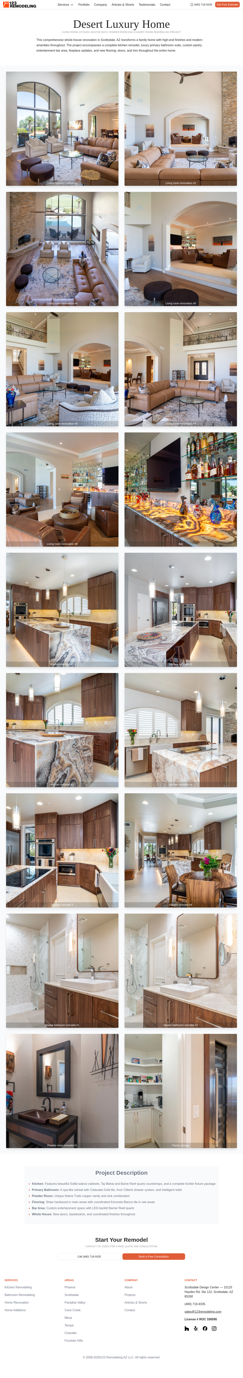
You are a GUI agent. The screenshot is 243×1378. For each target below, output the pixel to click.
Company (100, 4)
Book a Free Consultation (154, 1256)
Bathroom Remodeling (20, 1295)
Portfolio (84, 4)
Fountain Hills (74, 1340)
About (129, 1287)
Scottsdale (72, 1295)
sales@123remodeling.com (203, 1311)
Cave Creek (72, 1310)
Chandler (71, 1333)
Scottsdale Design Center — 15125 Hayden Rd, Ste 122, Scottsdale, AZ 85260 (209, 1292)
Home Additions (15, 1310)
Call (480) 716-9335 (89, 1256)
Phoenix (70, 1287)
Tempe (69, 1325)
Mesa (68, 1317)
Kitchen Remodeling (18, 1287)
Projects (130, 1295)
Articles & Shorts (123, 4)
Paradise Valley (75, 1302)
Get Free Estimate (227, 4)
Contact (165, 4)
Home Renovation (17, 1302)
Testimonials (147, 4)
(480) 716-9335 (201, 4)
